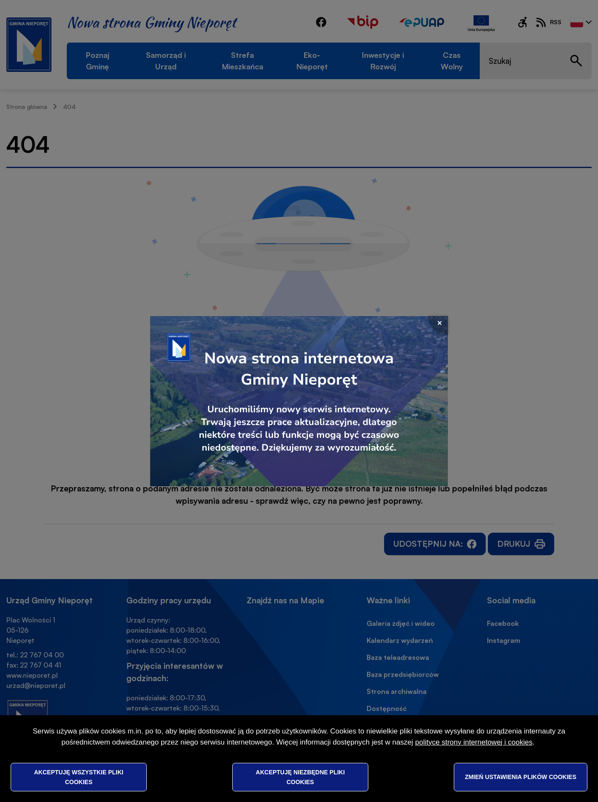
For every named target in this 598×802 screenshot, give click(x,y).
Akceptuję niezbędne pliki (300, 777)
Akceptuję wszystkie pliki (78, 777)
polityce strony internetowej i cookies (474, 742)
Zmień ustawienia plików (520, 776)
